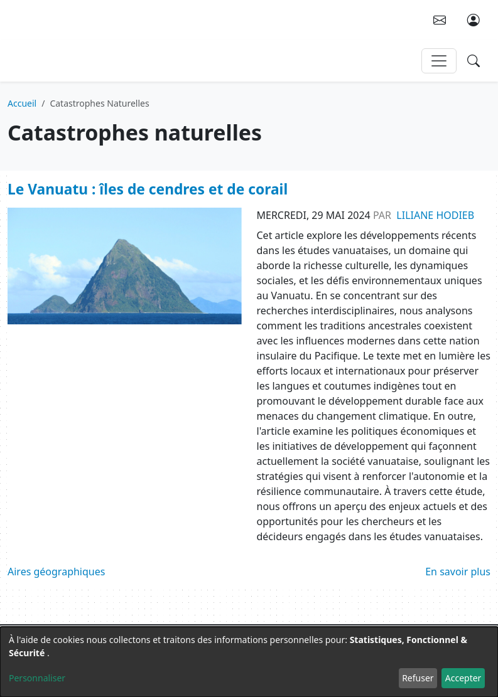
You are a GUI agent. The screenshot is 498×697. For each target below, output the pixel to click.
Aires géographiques (56, 571)
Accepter (463, 678)
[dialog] (249, 662)
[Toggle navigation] (439, 60)
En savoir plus (457, 571)
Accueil (22, 103)
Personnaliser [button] (37, 678)
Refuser (417, 678)
